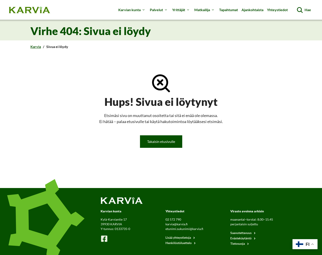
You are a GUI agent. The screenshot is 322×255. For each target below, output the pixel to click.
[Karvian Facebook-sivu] (104, 238)
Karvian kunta (132, 10)
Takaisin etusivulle (161, 141)
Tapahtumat (228, 10)
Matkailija (205, 10)
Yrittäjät (181, 10)
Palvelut (159, 10)
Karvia (35, 46)
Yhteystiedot (277, 10)
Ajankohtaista (252, 10)
